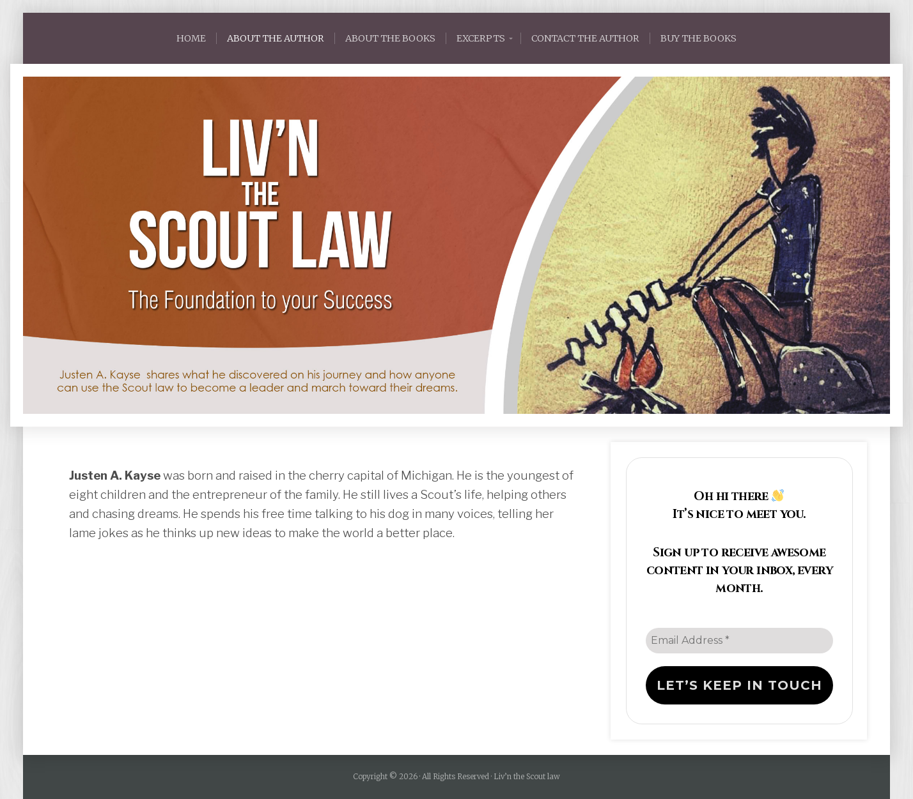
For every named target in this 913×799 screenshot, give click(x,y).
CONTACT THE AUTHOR (585, 38)
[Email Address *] (739, 640)
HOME (191, 38)
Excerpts (480, 38)
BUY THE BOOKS (698, 38)
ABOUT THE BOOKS (390, 38)
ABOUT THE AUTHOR (275, 38)
